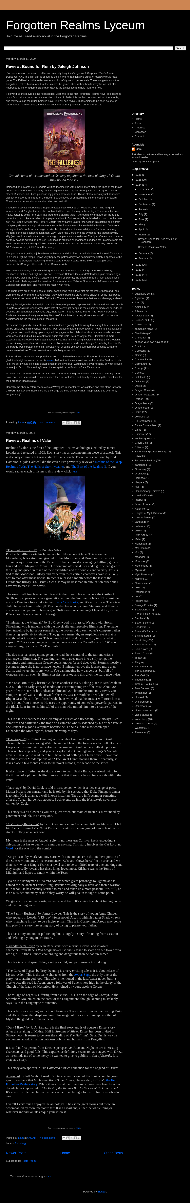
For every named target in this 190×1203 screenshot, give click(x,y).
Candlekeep (141, 333)
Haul (137, 486)
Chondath (140, 337)
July (141, 214)
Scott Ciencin (142, 609)
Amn (137, 302)
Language (140, 521)
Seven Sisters (143, 622)
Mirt (137, 552)
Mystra (138, 570)
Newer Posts (16, 1153)
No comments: (48, 422)
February (144, 253)
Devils (138, 385)
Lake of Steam (143, 517)
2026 (139, 174)
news (138, 587)
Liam (139, 148)
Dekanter (140, 381)
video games (142, 714)
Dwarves (140, 416)
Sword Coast (142, 653)
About (138, 123)
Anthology (20, 1143)
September (145, 204)
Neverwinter (141, 583)
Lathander (140, 526)
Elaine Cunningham (146, 425)
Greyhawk (140, 473)
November (145, 194)
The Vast (140, 675)
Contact (139, 136)
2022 (139, 269)
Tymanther (141, 692)
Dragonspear (142, 407)
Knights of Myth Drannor (148, 513)
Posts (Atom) (29, 1160)
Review (139, 600)
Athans (139, 311)
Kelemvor (140, 508)
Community (141, 359)
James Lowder (143, 504)
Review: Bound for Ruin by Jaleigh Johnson (47, 66)
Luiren (138, 530)
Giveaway (140, 469)
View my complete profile (146, 161)
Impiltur (139, 499)
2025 (139, 179)
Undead (139, 697)
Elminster (140, 434)
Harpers (139, 482)
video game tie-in (144, 710)
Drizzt (138, 412)
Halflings (140, 477)
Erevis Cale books (65, 602)
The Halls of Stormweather (46, 466)
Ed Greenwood (143, 420)
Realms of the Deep (108, 462)
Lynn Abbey (141, 534)
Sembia (139, 618)
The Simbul (141, 666)
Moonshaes (141, 565)
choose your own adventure (150, 341)
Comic (138, 355)
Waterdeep (141, 719)
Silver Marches (143, 644)
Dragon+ (140, 398)
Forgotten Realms (145, 460)
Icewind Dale (142, 495)
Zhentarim (140, 732)
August (143, 209)
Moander (140, 556)
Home (65, 1153)
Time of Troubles (144, 683)
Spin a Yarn (141, 649)
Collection (140, 131)
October (144, 199)
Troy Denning (142, 688)
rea (137, 596)
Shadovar (140, 627)
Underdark (141, 706)
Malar (138, 539)
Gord (9, 848)
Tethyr (138, 657)
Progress (140, 127)
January (144, 258)
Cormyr (139, 368)
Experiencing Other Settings (151, 451)
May (141, 224)
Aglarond (140, 298)
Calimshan (141, 324)
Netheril (139, 578)
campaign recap (144, 328)
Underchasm (142, 701)
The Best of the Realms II (88, 466)
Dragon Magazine (145, 394)
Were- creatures (144, 723)
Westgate (140, 727)
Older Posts (113, 1153)
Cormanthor (141, 363)
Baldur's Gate (142, 320)
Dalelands (140, 377)
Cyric (138, 372)
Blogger (101, 1191)
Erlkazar (139, 447)
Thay (138, 662)
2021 (139, 274)
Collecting (140, 350)
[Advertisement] (157, 83)
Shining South (143, 635)
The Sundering (143, 670)
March (143, 234)
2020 (139, 279)
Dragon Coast (143, 390)
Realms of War (16, 466)
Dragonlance (142, 403)
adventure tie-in (144, 293)
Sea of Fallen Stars (146, 613)
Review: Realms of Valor (29, 440)
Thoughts (140, 679)
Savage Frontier (144, 605)
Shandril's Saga (144, 631)
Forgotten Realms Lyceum (75, 25)
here (78, 412)
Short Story (141, 640)
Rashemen (141, 591)
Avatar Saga (82, 974)
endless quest (143, 438)
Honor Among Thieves (147, 491)
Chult (138, 346)
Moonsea (140, 561)
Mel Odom (141, 548)
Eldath (138, 429)
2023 (139, 264)
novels (51, 360)
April (142, 229)
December (145, 189)
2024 (139, 184)
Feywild (139, 455)
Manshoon (141, 543)
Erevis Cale (141, 442)
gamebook (141, 464)
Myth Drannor (142, 574)
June (142, 219)
